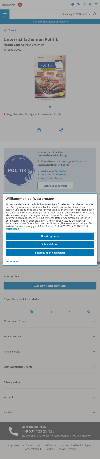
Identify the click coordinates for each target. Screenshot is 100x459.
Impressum (12, 261)
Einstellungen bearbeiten (50, 252)
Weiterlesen (12, 228)
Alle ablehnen (50, 244)
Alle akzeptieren (50, 236)
